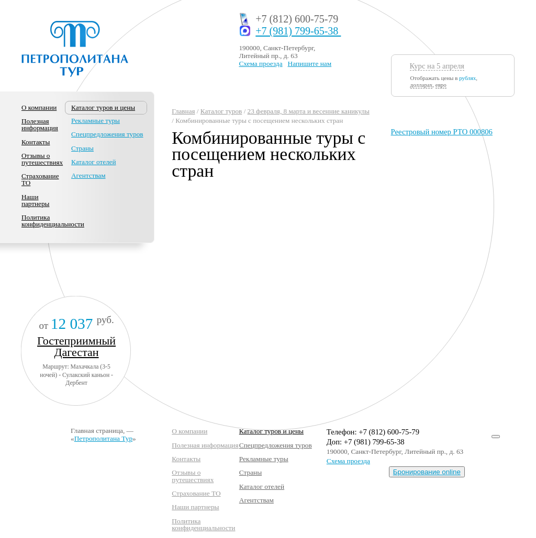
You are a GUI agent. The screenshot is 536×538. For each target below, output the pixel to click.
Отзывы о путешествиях (42, 159)
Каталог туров (221, 111)
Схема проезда (260, 63)
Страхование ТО (40, 179)
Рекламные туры (95, 120)
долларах (421, 85)
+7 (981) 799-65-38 (298, 31)
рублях (467, 78)
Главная (183, 111)
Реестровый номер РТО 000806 (442, 132)
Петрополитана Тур (103, 438)
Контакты (35, 142)
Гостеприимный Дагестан (76, 346)
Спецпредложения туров (107, 134)
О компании (39, 107)
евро (441, 85)
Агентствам (88, 175)
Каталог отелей (93, 162)
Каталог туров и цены (271, 431)
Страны (82, 148)
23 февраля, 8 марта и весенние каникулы (309, 111)
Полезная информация (39, 124)
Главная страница (97, 430)
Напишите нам (310, 63)
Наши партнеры (35, 200)
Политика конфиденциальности (52, 220)
